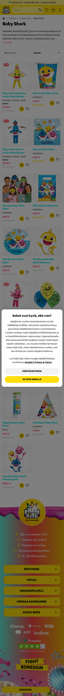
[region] (32, 348)
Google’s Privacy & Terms (38, 362)
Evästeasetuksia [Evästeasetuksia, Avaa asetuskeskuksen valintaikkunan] (32, 371)
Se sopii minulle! (32, 379)
